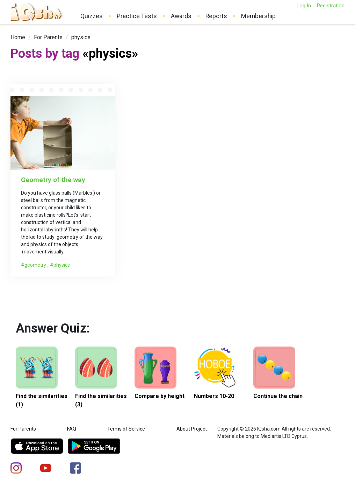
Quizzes (91, 16)
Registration (331, 5)
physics (61, 265)
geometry (35, 265)
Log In (303, 5)
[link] (17, 37)
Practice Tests (137, 16)
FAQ (71, 429)
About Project (191, 429)
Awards (181, 16)
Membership (258, 16)
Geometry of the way (53, 180)
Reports (216, 16)
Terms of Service (126, 429)
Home (17, 37)
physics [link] (80, 37)
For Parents (48, 37)
